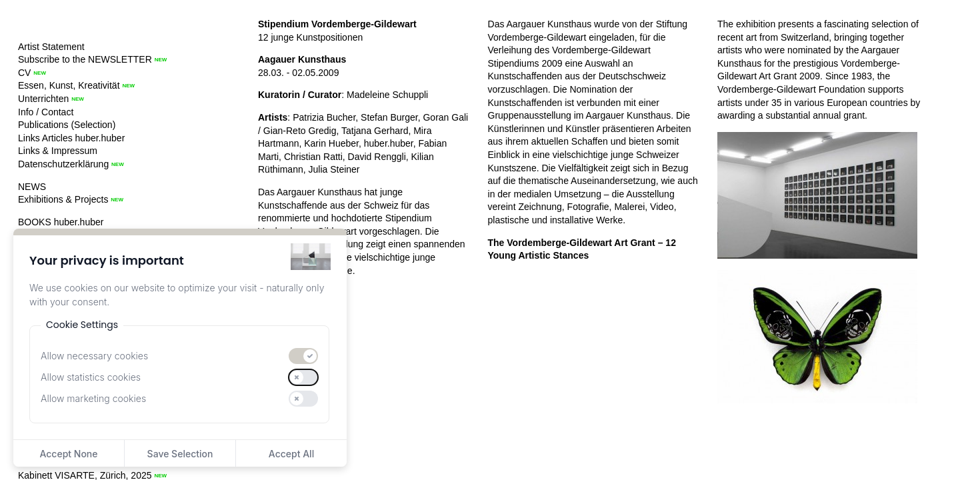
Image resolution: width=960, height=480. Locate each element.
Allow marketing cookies (93, 398)
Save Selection (180, 453)
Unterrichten (43, 98)
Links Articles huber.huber (71, 138)
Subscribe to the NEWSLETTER (85, 59)
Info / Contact (45, 112)
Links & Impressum (57, 150)
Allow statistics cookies (91, 377)
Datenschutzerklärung (63, 164)
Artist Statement (51, 46)
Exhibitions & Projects (63, 199)
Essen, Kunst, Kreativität (69, 85)
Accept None (68, 453)
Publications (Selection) (66, 124)
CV (24, 72)
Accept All (291, 453)
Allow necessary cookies (94, 355)
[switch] (303, 356)
